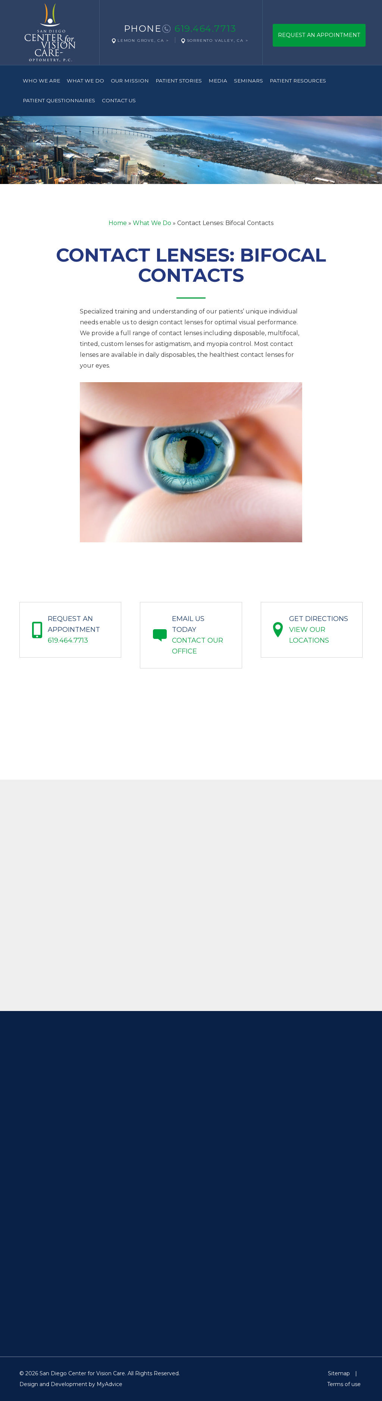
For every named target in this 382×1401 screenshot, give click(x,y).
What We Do (85, 81)
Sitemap (339, 1373)
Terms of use (344, 1384)
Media (218, 81)
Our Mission (130, 81)
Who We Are (41, 81)
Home (118, 223)
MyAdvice (109, 1384)
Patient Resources (298, 81)
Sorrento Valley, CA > (217, 40)
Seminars (248, 81)
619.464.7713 (205, 28)
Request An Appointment (319, 35)
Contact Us (119, 100)
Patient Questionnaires (59, 100)
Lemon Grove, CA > (143, 40)
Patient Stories (179, 81)
